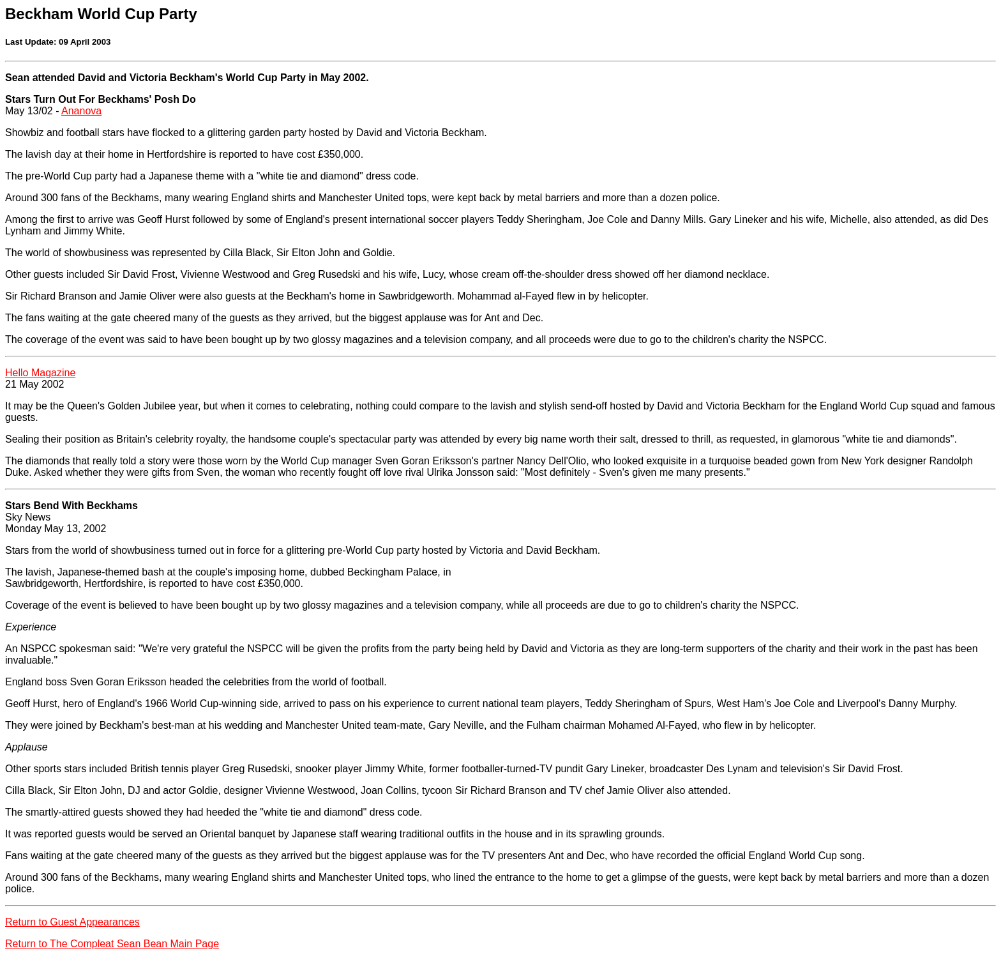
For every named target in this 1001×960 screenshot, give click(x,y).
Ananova (81, 110)
